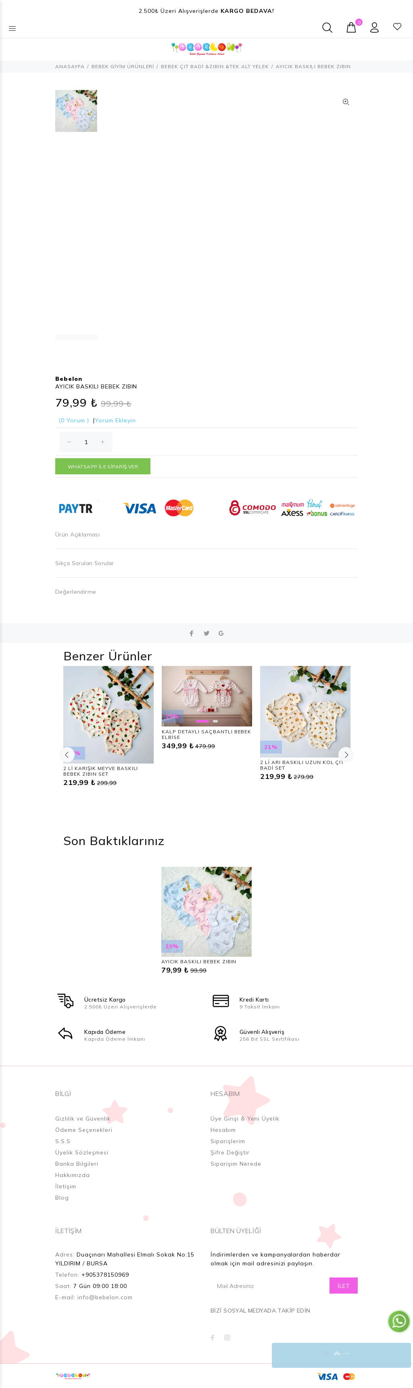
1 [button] (202, 721)
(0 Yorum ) (73, 420)
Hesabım (223, 1129)
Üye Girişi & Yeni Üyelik (245, 1118)
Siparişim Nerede (236, 1163)
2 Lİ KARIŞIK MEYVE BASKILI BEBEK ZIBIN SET (100, 771)
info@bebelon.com (105, 1297)
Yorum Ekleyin (115, 420)
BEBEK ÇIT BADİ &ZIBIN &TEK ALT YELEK (215, 66)
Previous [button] (67, 754)
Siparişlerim (228, 1141)
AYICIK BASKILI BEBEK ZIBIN (198, 961)
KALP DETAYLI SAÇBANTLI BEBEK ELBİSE (206, 734)
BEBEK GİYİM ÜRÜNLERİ (123, 66)
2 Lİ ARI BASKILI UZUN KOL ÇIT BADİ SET (302, 765)
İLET (344, 1286)
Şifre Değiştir (230, 1152)
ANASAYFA (70, 66)
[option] (76, 115)
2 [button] (215, 721)
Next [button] (346, 754)
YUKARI (398, 1355)
